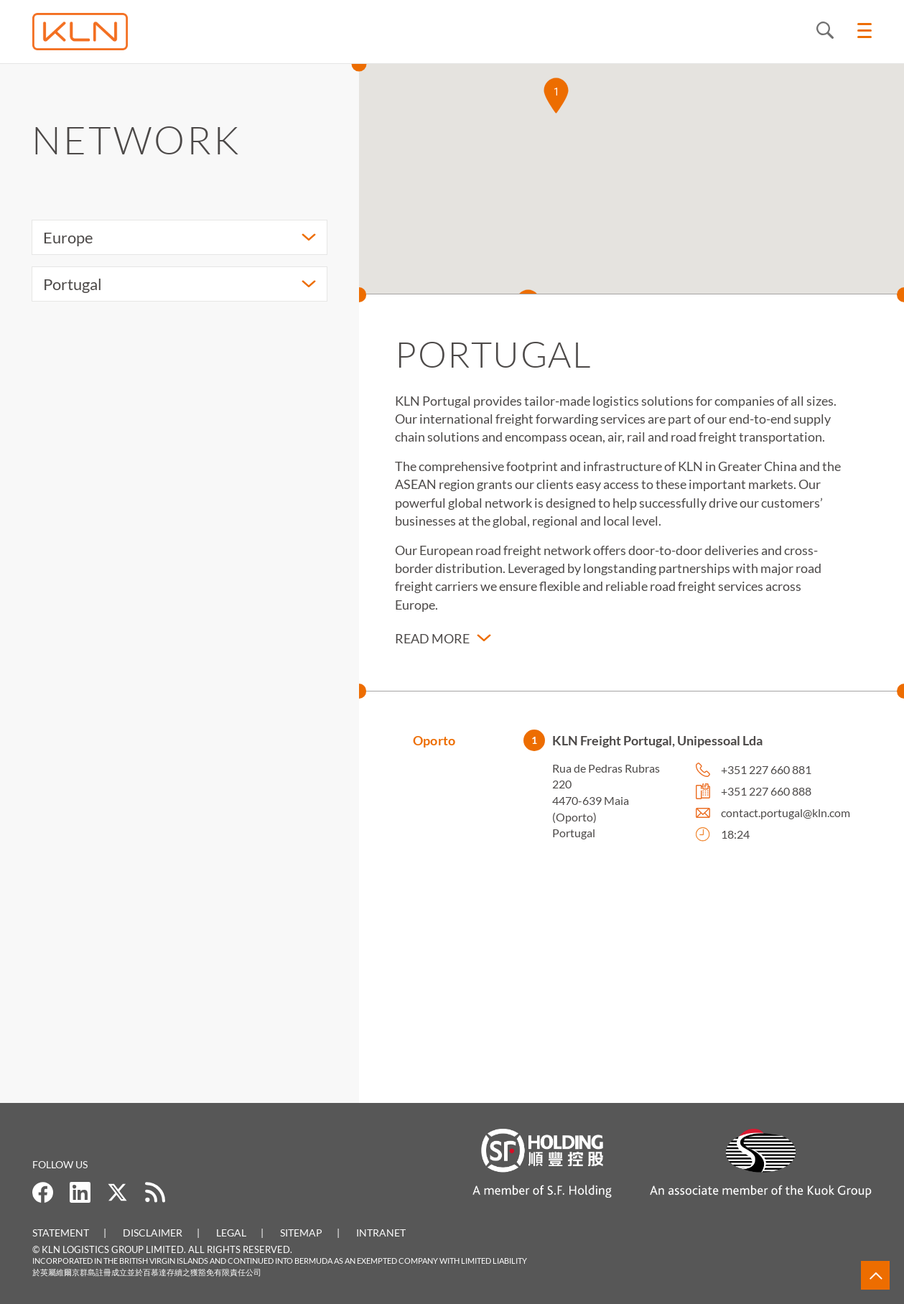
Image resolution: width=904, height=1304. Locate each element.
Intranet (381, 1232)
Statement (60, 1232)
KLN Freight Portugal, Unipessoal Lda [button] (657, 745)
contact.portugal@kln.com (785, 817)
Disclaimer (152, 1232)
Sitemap (301, 1232)
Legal (231, 1232)
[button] (556, 95)
